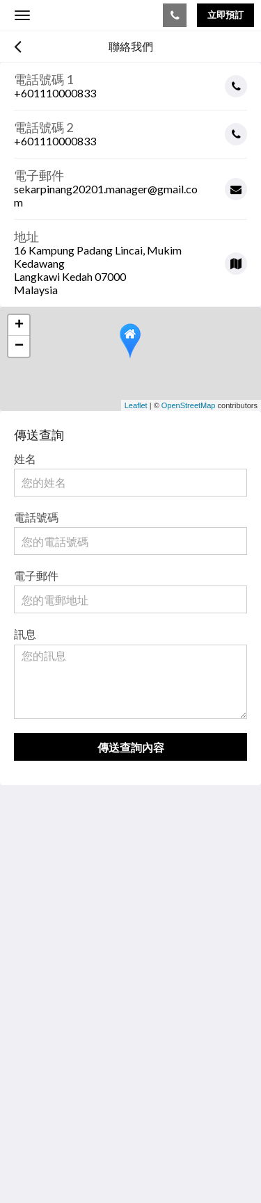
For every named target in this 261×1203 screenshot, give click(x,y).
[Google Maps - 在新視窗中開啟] (130, 258)
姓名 (25, 458)
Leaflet (136, 405)
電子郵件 (36, 575)
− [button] (19, 346)
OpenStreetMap (188, 405)
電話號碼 (36, 517)
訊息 (25, 633)
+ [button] (19, 325)
